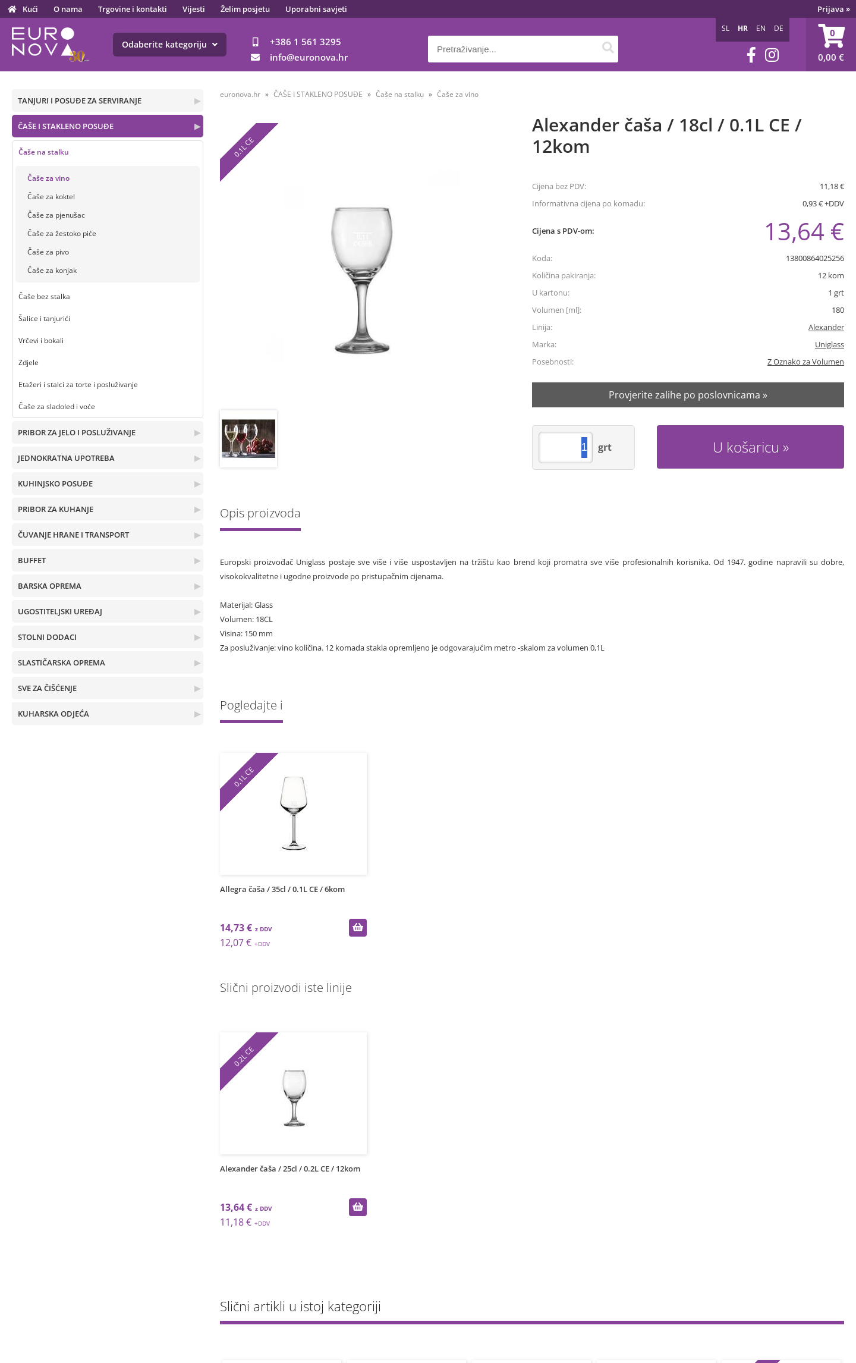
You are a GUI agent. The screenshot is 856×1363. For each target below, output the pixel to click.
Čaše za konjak (52, 270)
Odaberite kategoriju (170, 44)
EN (761, 28)
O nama (68, 9)
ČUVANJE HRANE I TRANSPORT (73, 534)
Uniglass (829, 344)
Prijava (833, 9)
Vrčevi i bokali (41, 340)
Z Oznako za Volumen (805, 361)
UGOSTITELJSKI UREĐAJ (60, 611)
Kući (30, 9)
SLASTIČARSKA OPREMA (61, 662)
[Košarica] (831, 44)
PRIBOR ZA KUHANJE (55, 509)
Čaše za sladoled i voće (56, 406)
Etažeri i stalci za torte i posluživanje (78, 384)
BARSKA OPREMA (49, 585)
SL (725, 28)
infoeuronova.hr (309, 57)
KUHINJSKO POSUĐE (55, 483)
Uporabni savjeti (316, 9)
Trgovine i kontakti (132, 9)
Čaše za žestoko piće (61, 233)
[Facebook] (751, 55)
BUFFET (32, 560)
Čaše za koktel (51, 196)
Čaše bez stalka (44, 296)
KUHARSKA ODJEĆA (53, 713)
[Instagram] (772, 55)
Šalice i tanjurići (44, 318)
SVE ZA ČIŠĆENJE (47, 688)
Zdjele (28, 362)
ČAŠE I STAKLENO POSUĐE (66, 126)
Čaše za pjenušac (56, 215)
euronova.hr (240, 94)
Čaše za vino (48, 178)
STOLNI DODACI (47, 637)
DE (778, 28)
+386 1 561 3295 (305, 42)
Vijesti (193, 9)
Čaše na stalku (43, 152)
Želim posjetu (245, 9)
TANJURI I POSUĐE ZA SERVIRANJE (79, 100)
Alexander (826, 327)
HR (743, 28)
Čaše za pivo (48, 252)
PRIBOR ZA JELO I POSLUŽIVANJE (77, 432)
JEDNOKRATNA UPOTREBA (66, 458)
